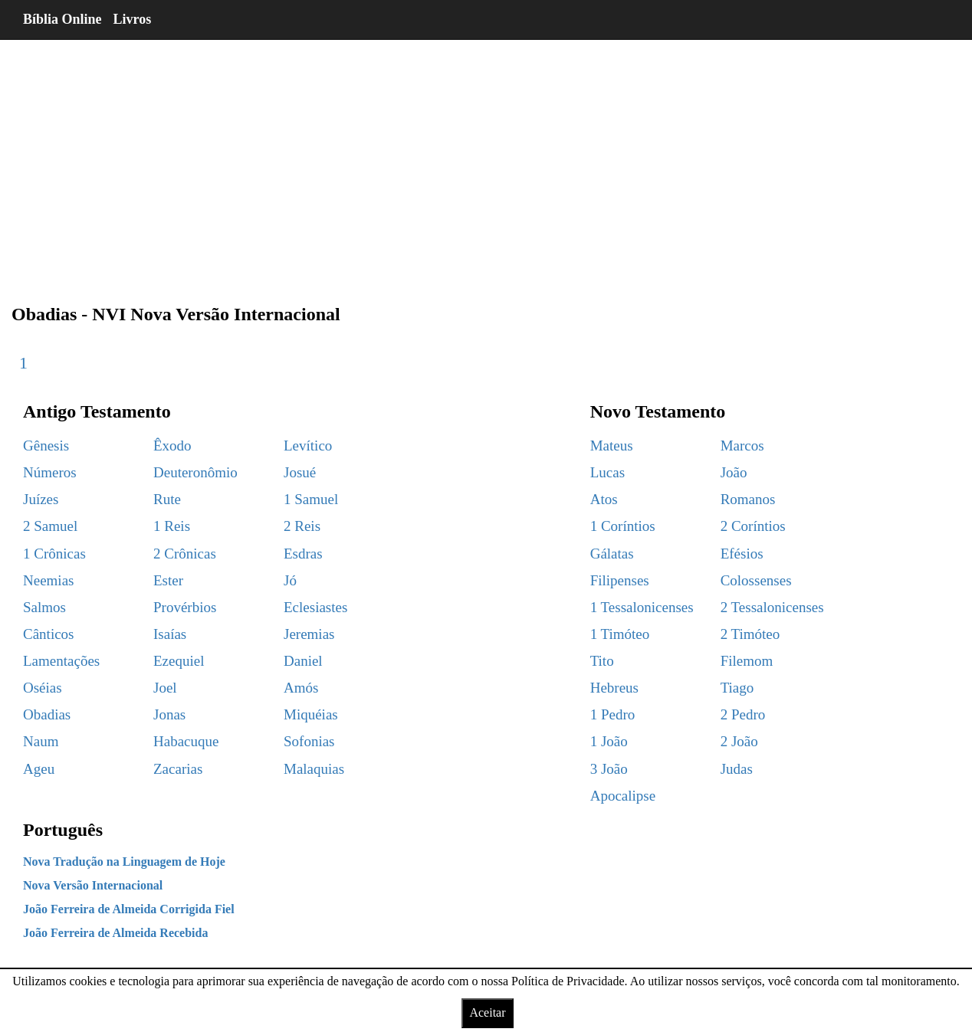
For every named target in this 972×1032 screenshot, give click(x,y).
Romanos (748, 499)
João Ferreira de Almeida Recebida (115, 932)
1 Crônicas (54, 553)
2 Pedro (743, 714)
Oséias (42, 688)
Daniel (303, 661)
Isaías (169, 634)
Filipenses (619, 580)
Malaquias (314, 769)
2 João (739, 741)
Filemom (747, 661)
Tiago (737, 688)
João (734, 472)
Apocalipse (622, 796)
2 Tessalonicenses (772, 607)
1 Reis (171, 526)
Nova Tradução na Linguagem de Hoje (124, 861)
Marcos (742, 445)
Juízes (40, 499)
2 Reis (302, 526)
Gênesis (46, 445)
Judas (737, 769)
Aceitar (487, 1012)
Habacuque (185, 741)
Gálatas (612, 553)
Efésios (742, 553)
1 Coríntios (622, 526)
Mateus (611, 445)
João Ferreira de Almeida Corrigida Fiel (129, 909)
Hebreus (614, 688)
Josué (300, 472)
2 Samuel (50, 526)
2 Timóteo (750, 634)
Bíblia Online (62, 19)
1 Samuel (311, 499)
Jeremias (309, 634)
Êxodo (172, 445)
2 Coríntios (753, 526)
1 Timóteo (620, 634)
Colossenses (756, 580)
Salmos (44, 607)
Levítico (308, 445)
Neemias (48, 580)
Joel (165, 688)
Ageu (38, 769)
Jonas (169, 714)
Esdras (303, 553)
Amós (301, 688)
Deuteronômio (195, 472)
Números (50, 472)
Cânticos (48, 634)
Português (63, 830)
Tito (602, 661)
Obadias (47, 714)
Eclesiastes (315, 607)
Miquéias (311, 714)
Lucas (607, 472)
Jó (290, 580)
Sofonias (309, 741)
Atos (604, 499)
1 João (609, 741)
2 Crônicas (184, 553)
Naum (40, 741)
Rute (167, 499)
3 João (609, 769)
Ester (168, 580)
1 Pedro (612, 714)
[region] (486, 160)
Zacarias (177, 769)
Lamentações (61, 661)
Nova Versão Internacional (93, 885)
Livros (132, 19)
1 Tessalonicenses (642, 607)
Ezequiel (178, 661)
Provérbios (184, 607)
